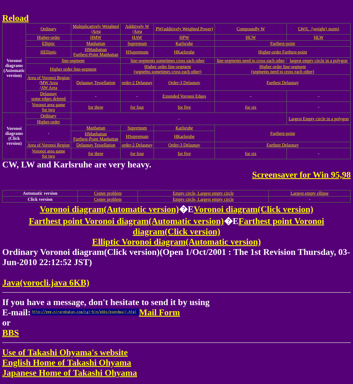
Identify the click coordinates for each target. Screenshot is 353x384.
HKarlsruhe (184, 52)
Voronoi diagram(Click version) (253, 209)
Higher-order (48, 37)
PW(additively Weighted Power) (184, 28)
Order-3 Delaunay (184, 82)
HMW (95, 37)
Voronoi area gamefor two (48, 107)
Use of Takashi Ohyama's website (65, 352)
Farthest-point (282, 43)
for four (137, 107)
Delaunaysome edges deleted (48, 96)
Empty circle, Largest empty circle (203, 193)
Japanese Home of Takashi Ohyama (69, 373)
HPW (184, 37)
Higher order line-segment (73, 69)
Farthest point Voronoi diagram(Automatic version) (126, 221)
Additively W (137, 26)
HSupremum (137, 52)
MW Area (49, 82)
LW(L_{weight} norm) (318, 28)
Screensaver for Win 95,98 (301, 175)
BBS (10, 333)
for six (250, 107)
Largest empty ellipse (309, 193)
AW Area (49, 87)
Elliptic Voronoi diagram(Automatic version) (176, 242)
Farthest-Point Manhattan (95, 54)
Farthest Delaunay (282, 82)
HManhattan (96, 49)
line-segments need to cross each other (251, 60)
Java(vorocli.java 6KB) (45, 282)
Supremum (137, 43)
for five (184, 107)
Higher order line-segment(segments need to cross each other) (282, 69)
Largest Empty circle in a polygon (318, 118)
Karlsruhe (184, 43)
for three (95, 107)
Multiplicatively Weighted (96, 26)
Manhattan (95, 43)
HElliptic (48, 52)
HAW (137, 37)
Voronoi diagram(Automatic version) (109, 209)
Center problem (108, 193)
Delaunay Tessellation (95, 82)
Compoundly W (251, 28)
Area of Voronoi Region (48, 77)
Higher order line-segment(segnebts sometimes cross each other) (167, 69)
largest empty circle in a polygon (318, 60)
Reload (15, 18)
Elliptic (48, 43)
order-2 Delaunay (137, 82)
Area (96, 31)
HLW (318, 37)
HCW (251, 37)
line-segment (73, 60)
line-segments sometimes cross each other (168, 60)
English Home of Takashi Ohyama (66, 362)
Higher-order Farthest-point (282, 52)
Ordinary (49, 28)
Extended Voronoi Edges (184, 96)
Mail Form (105, 312)
